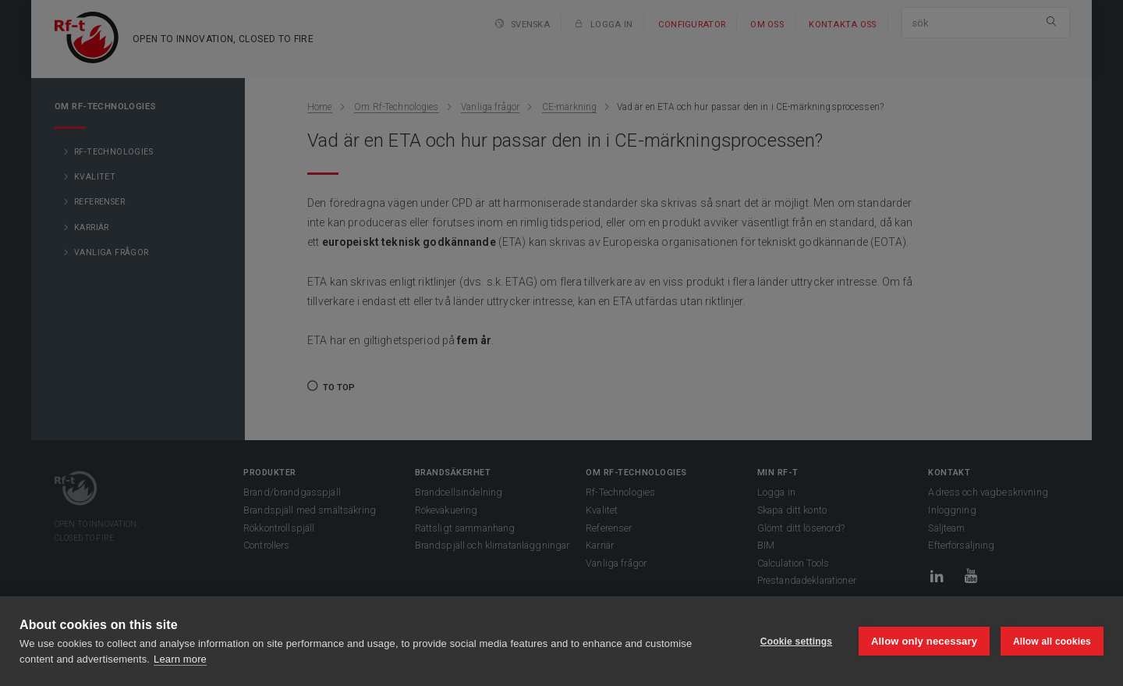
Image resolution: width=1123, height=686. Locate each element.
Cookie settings (795, 641)
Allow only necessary (924, 641)
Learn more (180, 659)
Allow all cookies (1052, 641)
